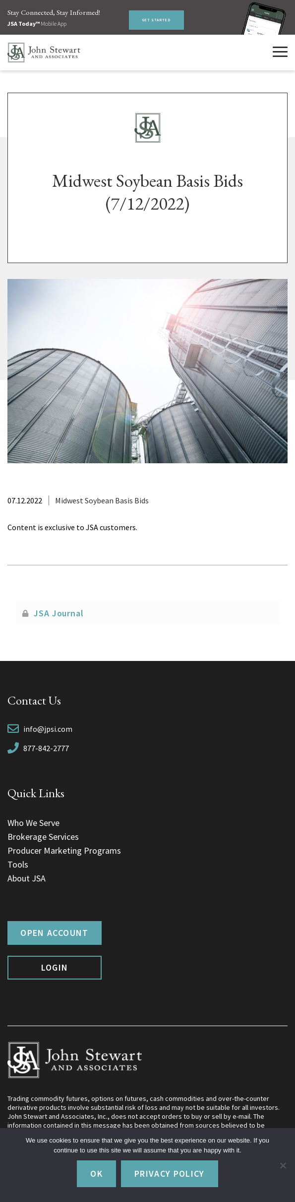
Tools (17, 864)
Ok (96, 1173)
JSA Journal (59, 613)
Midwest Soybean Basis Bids (102, 500)
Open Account (54, 932)
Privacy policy (169, 1173)
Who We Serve (33, 822)
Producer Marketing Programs (64, 850)
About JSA (26, 878)
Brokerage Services (43, 836)
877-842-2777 (46, 748)
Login (54, 967)
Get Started (156, 19)
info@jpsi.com (47, 729)
